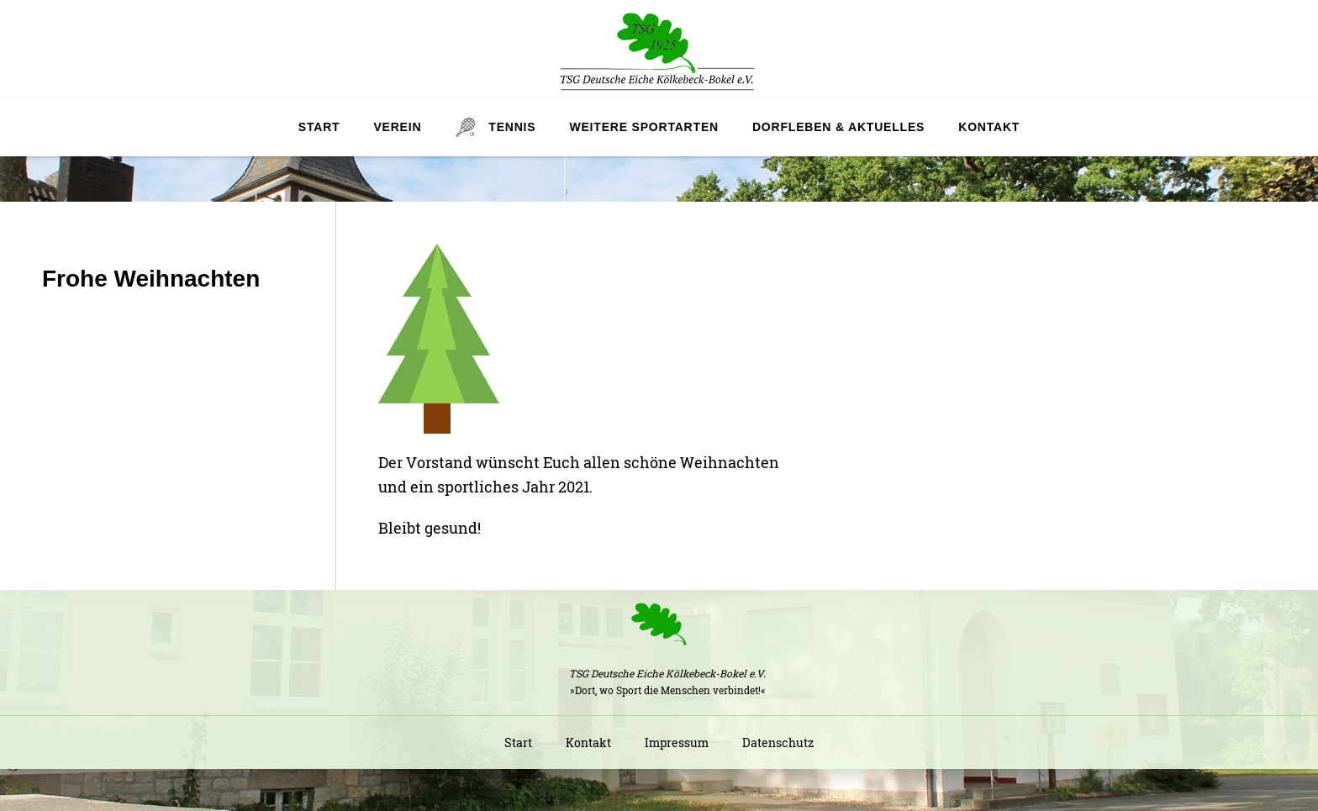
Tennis (511, 127)
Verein (397, 127)
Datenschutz (778, 742)
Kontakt (989, 127)
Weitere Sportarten (643, 127)
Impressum (677, 742)
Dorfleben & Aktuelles (838, 127)
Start (319, 127)
